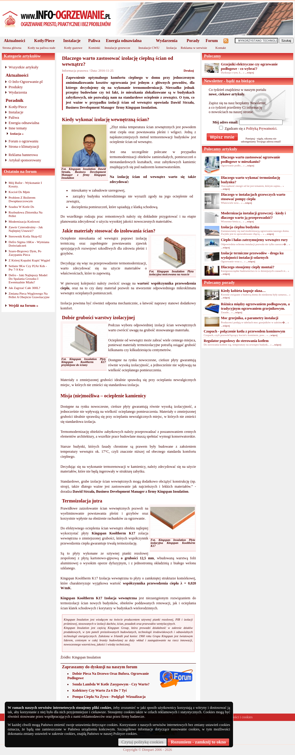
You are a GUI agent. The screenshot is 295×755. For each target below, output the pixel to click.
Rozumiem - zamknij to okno (198, 742)
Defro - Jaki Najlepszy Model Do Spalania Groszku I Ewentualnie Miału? (28, 278)
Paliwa (94, 40)
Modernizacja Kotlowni (24, 221)
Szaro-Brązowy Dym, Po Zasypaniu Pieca (25, 252)
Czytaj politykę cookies (143, 742)
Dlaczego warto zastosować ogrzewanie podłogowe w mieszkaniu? (250, 159)
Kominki (94, 47)
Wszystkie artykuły (24, 67)
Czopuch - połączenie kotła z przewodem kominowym (244, 331)
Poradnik (14, 100)
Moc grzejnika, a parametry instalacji (249, 318)
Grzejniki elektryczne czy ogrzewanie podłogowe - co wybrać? (249, 66)
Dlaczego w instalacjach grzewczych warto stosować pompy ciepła (253, 196)
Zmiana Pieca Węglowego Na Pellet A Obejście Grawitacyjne (29, 295)
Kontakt (220, 47)
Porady (193, 40)
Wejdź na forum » (23, 305)
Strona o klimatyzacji (24, 146)
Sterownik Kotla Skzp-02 (25, 236)
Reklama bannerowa (23, 155)
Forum (212, 40)
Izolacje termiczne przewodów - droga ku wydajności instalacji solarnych (252, 255)
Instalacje (71, 40)
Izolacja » (17, 133)
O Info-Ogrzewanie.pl (26, 81)
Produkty (16, 87)
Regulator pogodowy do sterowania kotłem (236, 341)
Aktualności (14, 40)
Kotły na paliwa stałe (41, 47)
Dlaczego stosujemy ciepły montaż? (247, 267)
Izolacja (171, 47)
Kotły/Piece (44, 40)
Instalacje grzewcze (117, 47)
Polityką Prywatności (261, 128)
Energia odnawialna (123, 40)
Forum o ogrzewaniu (23, 141)
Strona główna (11, 47)
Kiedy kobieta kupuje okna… (243, 291)
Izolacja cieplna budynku (240, 227)
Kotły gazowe (73, 47)
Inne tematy (18, 128)
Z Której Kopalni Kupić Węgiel (29, 260)
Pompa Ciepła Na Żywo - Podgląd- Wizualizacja (109, 697)
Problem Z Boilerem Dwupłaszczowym (22, 199)
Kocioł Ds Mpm (19, 192)
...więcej (249, 72)
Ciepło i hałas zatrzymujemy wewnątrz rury (254, 240)
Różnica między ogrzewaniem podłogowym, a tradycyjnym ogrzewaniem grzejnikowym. (255, 306)
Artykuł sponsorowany (25, 160)
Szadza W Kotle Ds (21, 206)
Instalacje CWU (149, 47)
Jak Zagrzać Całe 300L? (24, 288)
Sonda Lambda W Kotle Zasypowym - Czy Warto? (110, 684)
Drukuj (189, 70)
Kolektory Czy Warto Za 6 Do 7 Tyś (99, 690)
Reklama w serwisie (194, 47)
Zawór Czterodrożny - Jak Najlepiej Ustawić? (26, 228)
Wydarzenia (167, 40)
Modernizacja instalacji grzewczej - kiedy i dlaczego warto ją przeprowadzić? (253, 215)
